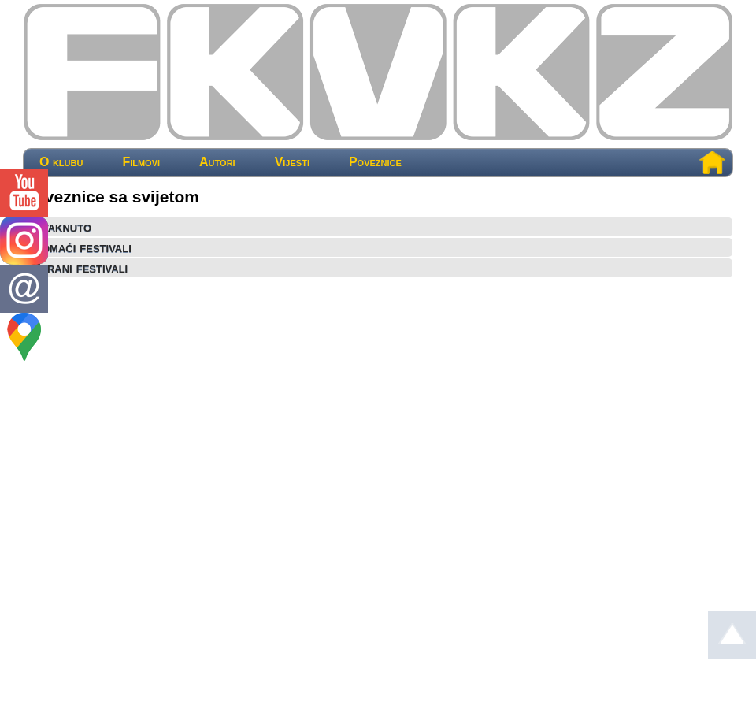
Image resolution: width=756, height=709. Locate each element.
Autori (217, 162)
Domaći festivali (82, 247)
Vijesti (292, 162)
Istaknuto (61, 227)
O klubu (61, 162)
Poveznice (375, 162)
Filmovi (141, 162)
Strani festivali (80, 268)
